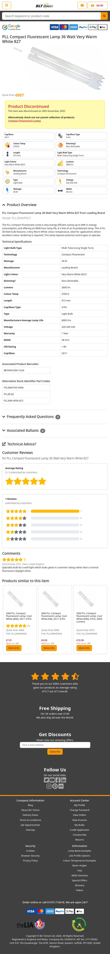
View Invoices (79, 820)
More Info (13, 648)
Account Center (79, 800)
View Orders (79, 815)
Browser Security (30, 855)
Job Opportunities (30, 825)
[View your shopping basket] (98, 5)
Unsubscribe (79, 834)
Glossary (79, 885)
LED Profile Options (79, 855)
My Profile (79, 805)
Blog (30, 805)
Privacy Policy (30, 860)
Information (79, 846)
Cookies (30, 850)
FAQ (79, 870)
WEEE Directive (79, 875)
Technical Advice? (19, 444)
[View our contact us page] (82, 5)
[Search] (104, 16)
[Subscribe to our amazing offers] (55, 745)
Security (30, 846)
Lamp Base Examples (79, 850)
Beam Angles (79, 865)
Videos (79, 890)
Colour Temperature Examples (79, 860)
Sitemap (30, 829)
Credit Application (79, 829)
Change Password (79, 810)
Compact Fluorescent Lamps (24, 120)
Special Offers (79, 880)
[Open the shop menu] (6, 5)
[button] (105, 619)
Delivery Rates (30, 815)
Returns (79, 839)
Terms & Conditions (30, 820)
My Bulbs (80, 825)
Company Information (30, 800)
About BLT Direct (30, 810)
